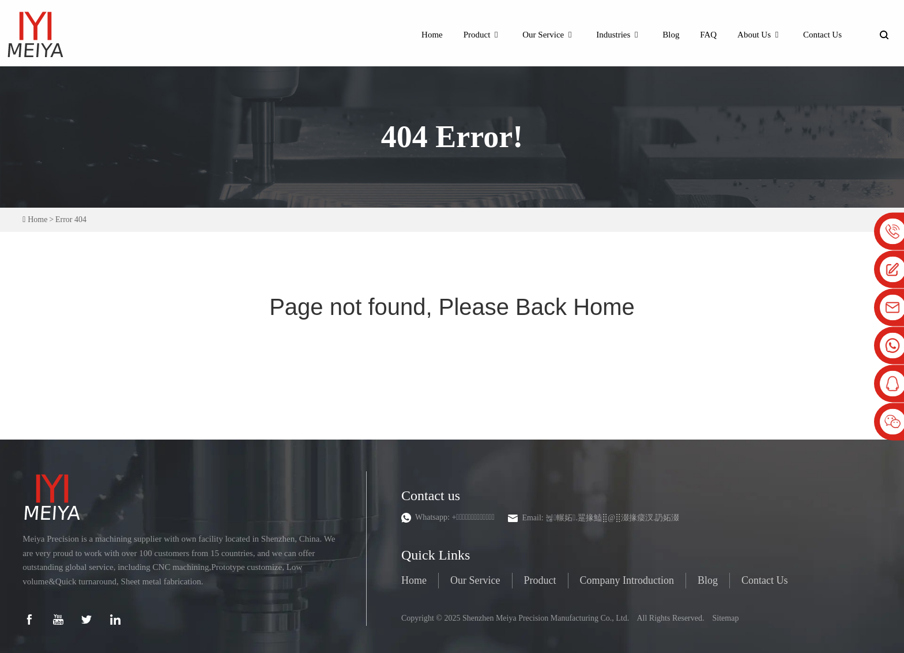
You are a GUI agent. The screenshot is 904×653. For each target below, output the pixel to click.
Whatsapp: (455, 515)
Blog (670, 32)
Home (432, 32)
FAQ (708, 32)
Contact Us (822, 32)
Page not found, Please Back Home (452, 305)
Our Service (548, 32)
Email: (601, 515)
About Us (759, 32)
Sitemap (726, 615)
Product (483, 32)
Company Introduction (627, 578)
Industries (619, 32)
